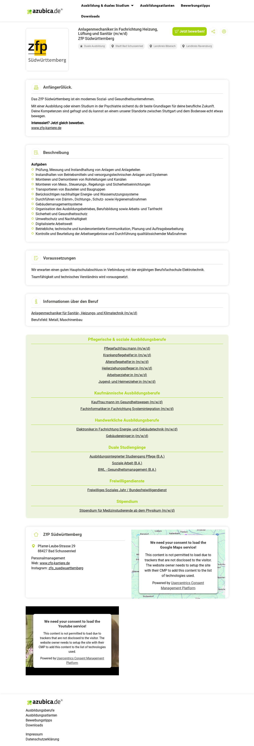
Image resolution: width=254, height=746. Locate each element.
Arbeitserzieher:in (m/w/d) (127, 375)
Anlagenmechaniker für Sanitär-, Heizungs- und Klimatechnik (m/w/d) (84, 313)
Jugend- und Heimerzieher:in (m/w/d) (127, 382)
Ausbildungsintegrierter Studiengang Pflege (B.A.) (127, 456)
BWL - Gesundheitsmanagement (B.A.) (127, 470)
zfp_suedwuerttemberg (66, 568)
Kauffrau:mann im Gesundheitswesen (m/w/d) (127, 402)
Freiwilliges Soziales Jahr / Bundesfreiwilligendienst (127, 490)
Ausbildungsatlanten (157, 5)
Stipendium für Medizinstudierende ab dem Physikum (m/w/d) (127, 510)
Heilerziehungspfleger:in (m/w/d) (127, 368)
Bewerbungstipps (195, 5)
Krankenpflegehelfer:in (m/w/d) (127, 355)
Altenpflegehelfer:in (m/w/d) (127, 362)
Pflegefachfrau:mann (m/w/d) (127, 348)
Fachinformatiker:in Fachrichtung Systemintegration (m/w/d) (127, 409)
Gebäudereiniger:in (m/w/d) (127, 436)
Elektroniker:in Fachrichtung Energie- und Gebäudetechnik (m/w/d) (127, 429)
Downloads (90, 16)
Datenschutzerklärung (42, 739)
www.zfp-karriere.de (46, 128)
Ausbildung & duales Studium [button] (105, 5)
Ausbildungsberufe (40, 710)
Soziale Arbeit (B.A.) (127, 463)
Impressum (34, 734)
